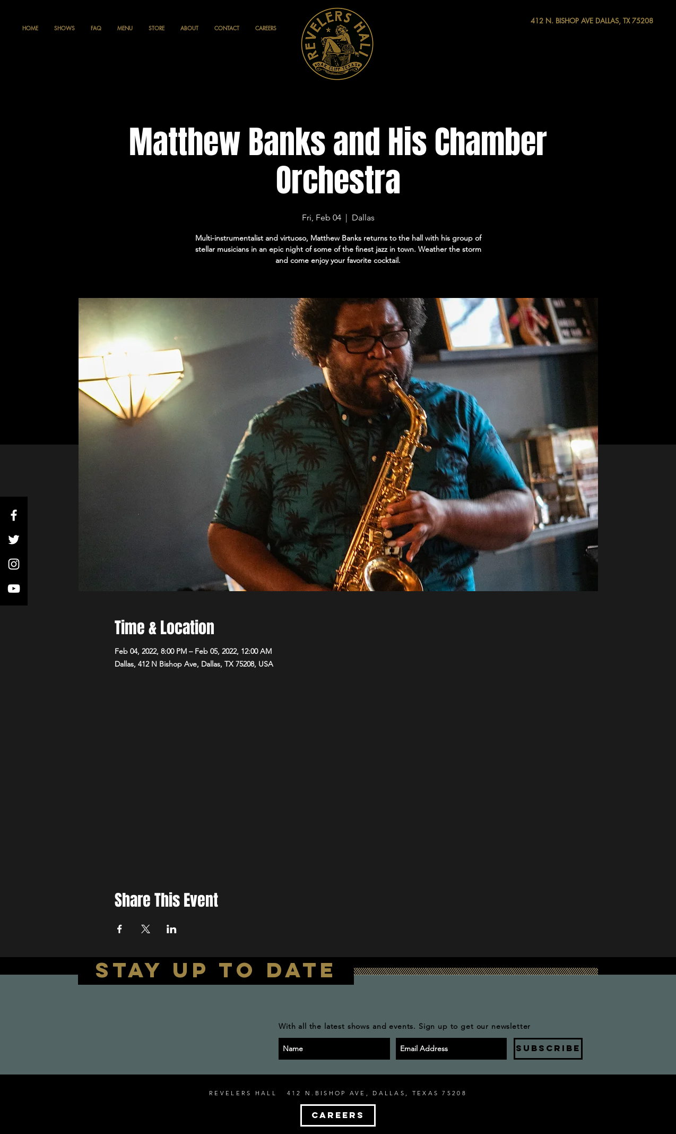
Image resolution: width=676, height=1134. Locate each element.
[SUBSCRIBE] (548, 1049)
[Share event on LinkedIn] (172, 929)
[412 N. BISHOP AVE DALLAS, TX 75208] (553, 21)
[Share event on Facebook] (120, 929)
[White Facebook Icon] (13, 515)
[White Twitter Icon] (13, 539)
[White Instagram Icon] (13, 564)
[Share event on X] (146, 929)
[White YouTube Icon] (13, 588)
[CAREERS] (338, 1115)
